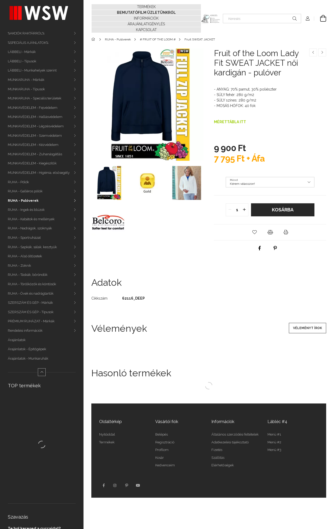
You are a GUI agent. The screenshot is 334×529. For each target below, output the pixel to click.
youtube (138, 485)
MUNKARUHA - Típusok (26, 89)
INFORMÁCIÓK (146, 18)
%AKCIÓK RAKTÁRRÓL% (26, 33)
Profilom (162, 450)
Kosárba (283, 209)
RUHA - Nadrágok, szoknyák (30, 228)
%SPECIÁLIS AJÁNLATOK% (28, 43)
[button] (254, 232)
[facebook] (259, 248)
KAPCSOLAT (146, 30)
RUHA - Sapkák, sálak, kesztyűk (32, 247)
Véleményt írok (307, 328)
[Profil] (307, 18)
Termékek (107, 442)
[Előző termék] (313, 52)
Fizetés (216, 450)
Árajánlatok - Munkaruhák (28, 358)
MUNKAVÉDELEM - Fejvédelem (32, 108)
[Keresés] (262, 18)
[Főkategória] (94, 39)
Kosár (159, 458)
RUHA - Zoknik (19, 266)
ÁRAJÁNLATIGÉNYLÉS (146, 24)
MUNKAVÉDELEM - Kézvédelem (33, 145)
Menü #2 (274, 442)
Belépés (161, 434)
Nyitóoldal (107, 434)
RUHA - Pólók (18, 182)
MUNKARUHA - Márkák (26, 80)
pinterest (126, 485)
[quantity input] (237, 210)
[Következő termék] (322, 52)
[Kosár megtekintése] (320, 18)
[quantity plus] (244, 210)
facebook (103, 485)
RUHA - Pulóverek (23, 201)
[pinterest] (275, 248)
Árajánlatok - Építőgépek (27, 349)
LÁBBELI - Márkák (22, 52)
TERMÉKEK (146, 7)
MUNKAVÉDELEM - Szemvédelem (35, 136)
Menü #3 (274, 450)
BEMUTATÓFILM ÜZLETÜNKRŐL (146, 12)
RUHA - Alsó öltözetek (25, 256)
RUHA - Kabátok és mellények (31, 219)
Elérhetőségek (222, 465)
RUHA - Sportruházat (24, 238)
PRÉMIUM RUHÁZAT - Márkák (31, 321)
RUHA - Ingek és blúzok (26, 210)
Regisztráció (164, 442)
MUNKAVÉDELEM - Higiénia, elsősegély (39, 173)
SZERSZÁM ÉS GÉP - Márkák (30, 303)
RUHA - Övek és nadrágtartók (30, 293)
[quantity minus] (230, 210)
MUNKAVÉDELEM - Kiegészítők (32, 163)
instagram (115, 485)
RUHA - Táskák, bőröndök (27, 275)
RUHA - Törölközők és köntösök (32, 284)
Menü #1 (274, 434)
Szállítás (217, 458)
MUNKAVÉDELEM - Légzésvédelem (36, 126)
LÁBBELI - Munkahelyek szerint (32, 70)
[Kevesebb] (42, 372)
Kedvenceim (165, 465)
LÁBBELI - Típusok (22, 61)
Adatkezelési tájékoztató (230, 442)
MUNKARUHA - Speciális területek (34, 98)
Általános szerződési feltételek (235, 434)
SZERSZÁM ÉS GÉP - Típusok (30, 312)
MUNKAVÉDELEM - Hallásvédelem (35, 117)
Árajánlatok (17, 340)
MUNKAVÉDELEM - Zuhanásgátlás (35, 154)
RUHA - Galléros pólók (25, 191)
